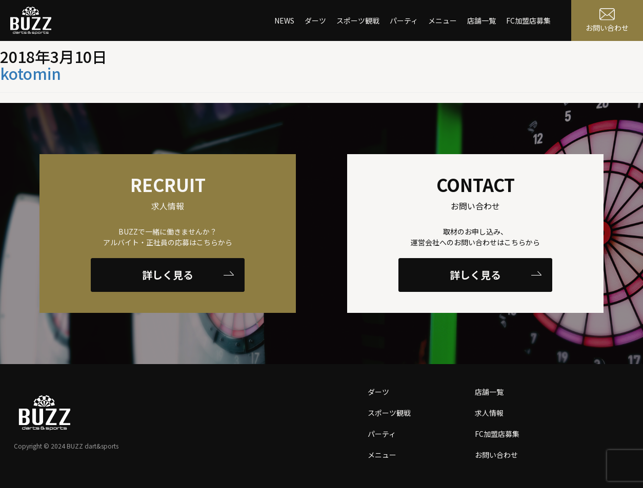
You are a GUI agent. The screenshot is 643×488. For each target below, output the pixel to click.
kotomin (30, 73)
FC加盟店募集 (528, 20)
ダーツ (315, 20)
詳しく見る (188, 274)
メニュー (442, 20)
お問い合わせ (496, 455)
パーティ (404, 20)
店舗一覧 (481, 20)
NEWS (284, 20)
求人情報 (489, 413)
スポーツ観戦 (357, 20)
